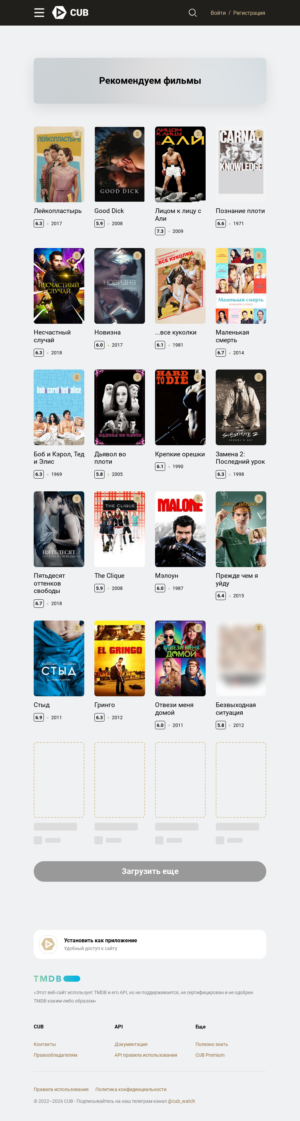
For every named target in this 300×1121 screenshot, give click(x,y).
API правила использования (146, 1055)
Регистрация (249, 12)
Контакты (45, 1044)
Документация (131, 1044)
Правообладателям (55, 1055)
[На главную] (70, 12)
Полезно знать (212, 1044)
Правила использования (61, 1089)
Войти (218, 12)
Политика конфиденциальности (131, 1089)
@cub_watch (181, 1101)
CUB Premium (210, 1055)
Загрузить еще (150, 871)
